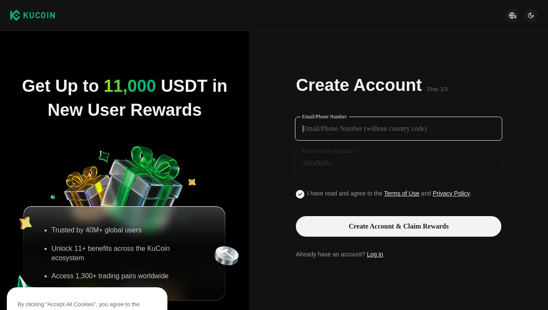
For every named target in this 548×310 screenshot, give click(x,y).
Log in (375, 254)
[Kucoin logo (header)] (32, 15)
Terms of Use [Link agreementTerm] (401, 193)
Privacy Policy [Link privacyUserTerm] (451, 193)
